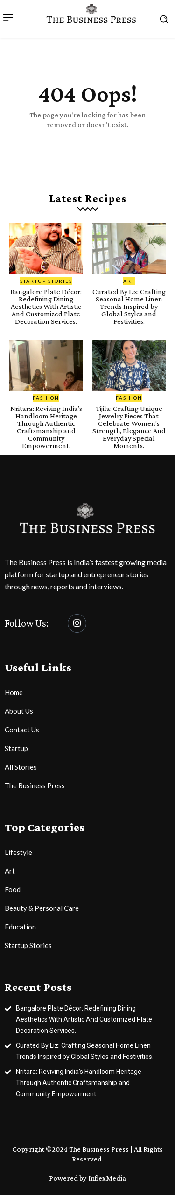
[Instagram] (77, 623)
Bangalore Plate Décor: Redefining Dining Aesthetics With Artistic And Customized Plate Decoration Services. (46, 306)
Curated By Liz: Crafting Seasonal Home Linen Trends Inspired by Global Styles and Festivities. (129, 306)
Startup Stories (46, 281)
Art (129, 281)
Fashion (46, 398)
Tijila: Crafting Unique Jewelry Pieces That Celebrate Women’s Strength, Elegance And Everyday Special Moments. (129, 427)
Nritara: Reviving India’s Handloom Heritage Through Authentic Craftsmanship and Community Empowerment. (46, 427)
